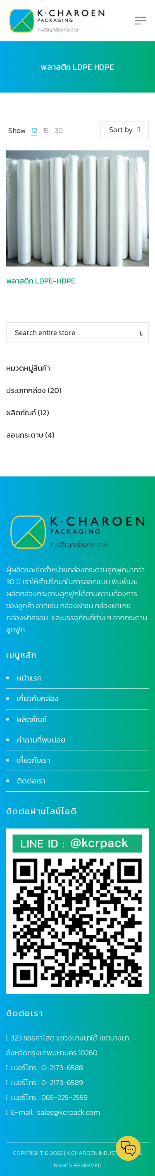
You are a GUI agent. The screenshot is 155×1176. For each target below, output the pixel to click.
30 (59, 130)
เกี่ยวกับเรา (33, 760)
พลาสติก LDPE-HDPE (40, 280)
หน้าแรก (29, 677)
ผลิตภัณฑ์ (21, 412)
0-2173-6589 (62, 1082)
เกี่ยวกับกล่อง (38, 698)
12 (34, 130)
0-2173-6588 (62, 1067)
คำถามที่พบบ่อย (41, 739)
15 (46, 130)
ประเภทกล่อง (26, 390)
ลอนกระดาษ (24, 434)
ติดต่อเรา (31, 780)
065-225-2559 (64, 1097)
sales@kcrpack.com (68, 1112)
